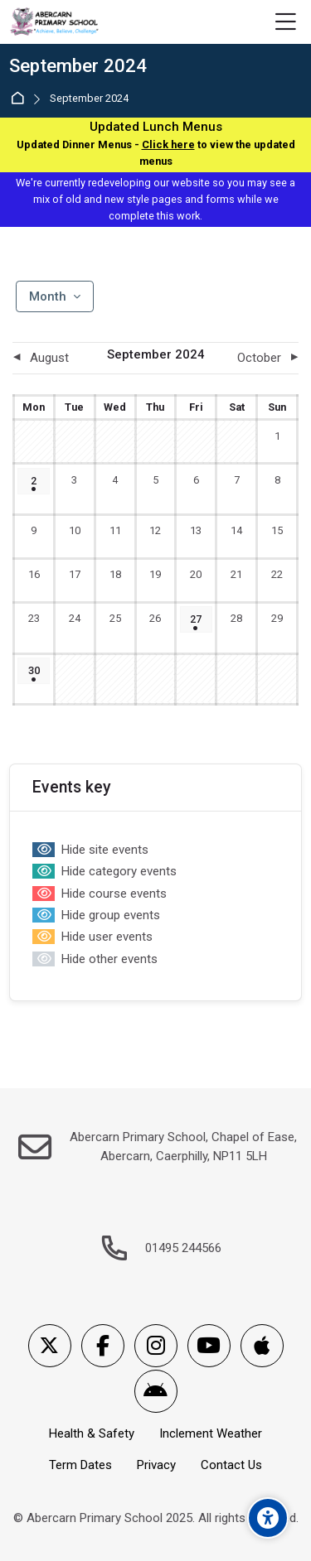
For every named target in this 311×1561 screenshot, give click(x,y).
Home (20, 99)
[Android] (155, 1391)
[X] (49, 1345)
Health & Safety (91, 1433)
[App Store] (262, 1345)
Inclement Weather (210, 1433)
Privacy (156, 1464)
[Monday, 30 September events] (33, 671)
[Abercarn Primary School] (55, 22)
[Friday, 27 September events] (196, 619)
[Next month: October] (263, 358)
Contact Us (231, 1464)
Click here (168, 144)
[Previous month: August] (48, 358)
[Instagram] (155, 1345)
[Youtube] (209, 1345)
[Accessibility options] (268, 1518)
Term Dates (80, 1464)
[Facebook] (102, 1345)
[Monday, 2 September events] (33, 481)
